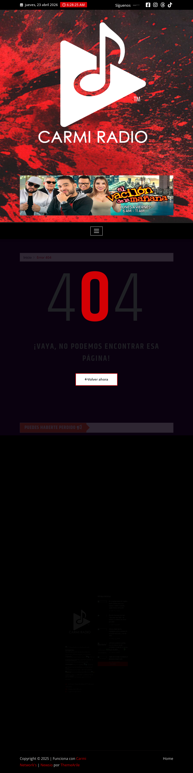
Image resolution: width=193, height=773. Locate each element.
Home (168, 758)
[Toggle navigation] (96, 231)
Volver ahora (96, 379)
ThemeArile (70, 765)
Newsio (47, 765)
